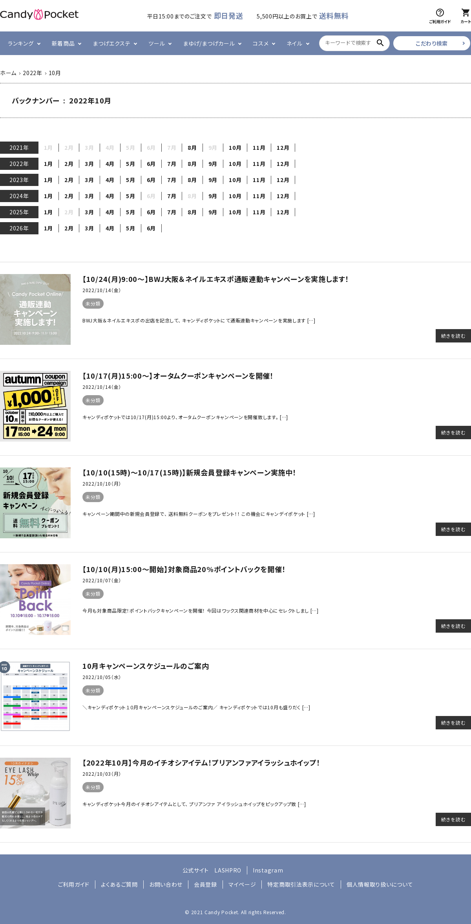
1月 (48, 163)
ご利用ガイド (73, 884)
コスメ (260, 43)
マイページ (242, 884)
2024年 (19, 196)
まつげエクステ (111, 43)
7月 (171, 163)
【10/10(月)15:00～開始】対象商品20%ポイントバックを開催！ (184, 569)
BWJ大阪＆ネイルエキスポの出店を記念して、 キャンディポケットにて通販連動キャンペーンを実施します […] (199, 320)
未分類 (93, 303)
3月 (89, 163)
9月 (212, 163)
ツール (156, 43)
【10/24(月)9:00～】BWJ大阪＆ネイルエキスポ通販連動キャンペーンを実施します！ (215, 279)
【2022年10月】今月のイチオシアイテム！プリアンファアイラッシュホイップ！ (201, 762)
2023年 (19, 180)
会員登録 (205, 884)
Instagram (268, 870)
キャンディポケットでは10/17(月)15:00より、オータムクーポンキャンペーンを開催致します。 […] (185, 417)
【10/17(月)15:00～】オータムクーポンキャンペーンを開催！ (178, 375)
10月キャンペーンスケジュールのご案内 (145, 666)
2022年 (19, 163)
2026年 (19, 228)
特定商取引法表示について (301, 884)
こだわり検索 (432, 43)
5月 (130, 163)
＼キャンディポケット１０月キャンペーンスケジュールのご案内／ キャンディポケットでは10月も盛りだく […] (196, 707)
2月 (68, 163)
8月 (192, 147)
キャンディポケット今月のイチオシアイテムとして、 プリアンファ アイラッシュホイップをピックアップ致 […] (194, 804)
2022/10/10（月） (101, 483)
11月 (259, 147)
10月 (235, 147)
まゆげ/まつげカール (209, 43)
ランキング (21, 43)
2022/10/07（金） (101, 580)
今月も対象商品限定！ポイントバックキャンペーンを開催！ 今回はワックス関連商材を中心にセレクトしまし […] (200, 610)
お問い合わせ (166, 884)
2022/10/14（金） (101, 290)
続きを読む (453, 335)
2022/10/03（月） (101, 773)
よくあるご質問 (119, 884)
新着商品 (63, 43)
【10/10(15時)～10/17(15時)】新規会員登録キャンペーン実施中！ (189, 472)
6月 (151, 163)
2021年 (19, 147)
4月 (110, 163)
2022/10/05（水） (101, 677)
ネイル (294, 43)
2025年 (19, 212)
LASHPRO (227, 870)
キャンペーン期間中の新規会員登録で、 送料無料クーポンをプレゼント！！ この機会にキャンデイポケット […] (198, 513)
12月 (283, 147)
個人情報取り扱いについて (380, 884)
